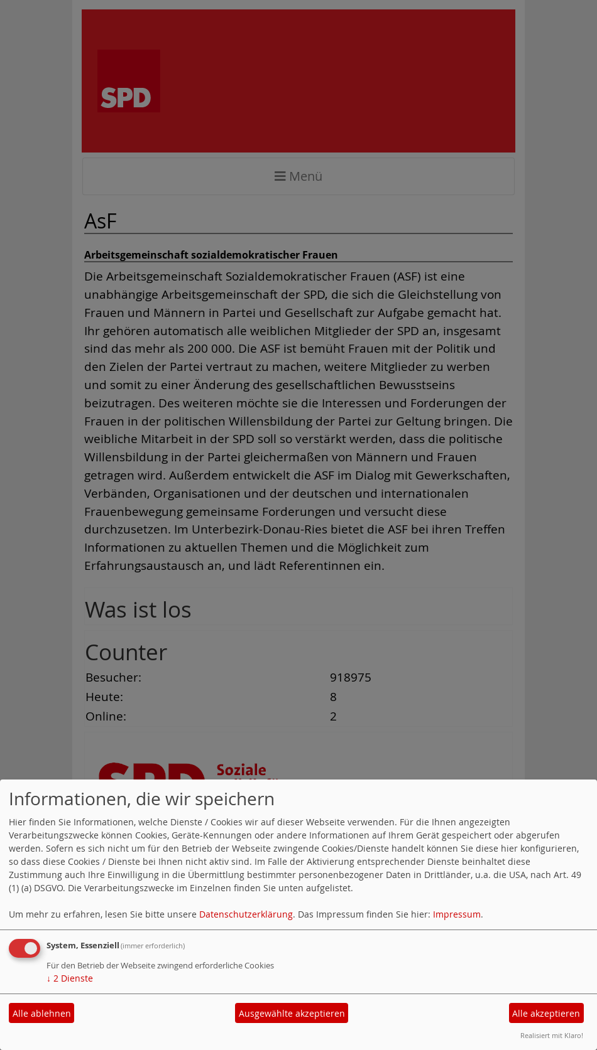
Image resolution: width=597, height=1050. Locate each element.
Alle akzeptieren (546, 1013)
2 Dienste (70, 978)
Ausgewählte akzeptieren (292, 1013)
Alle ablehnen (42, 1013)
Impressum (457, 914)
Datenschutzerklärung (246, 914)
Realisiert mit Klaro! (551, 1035)
